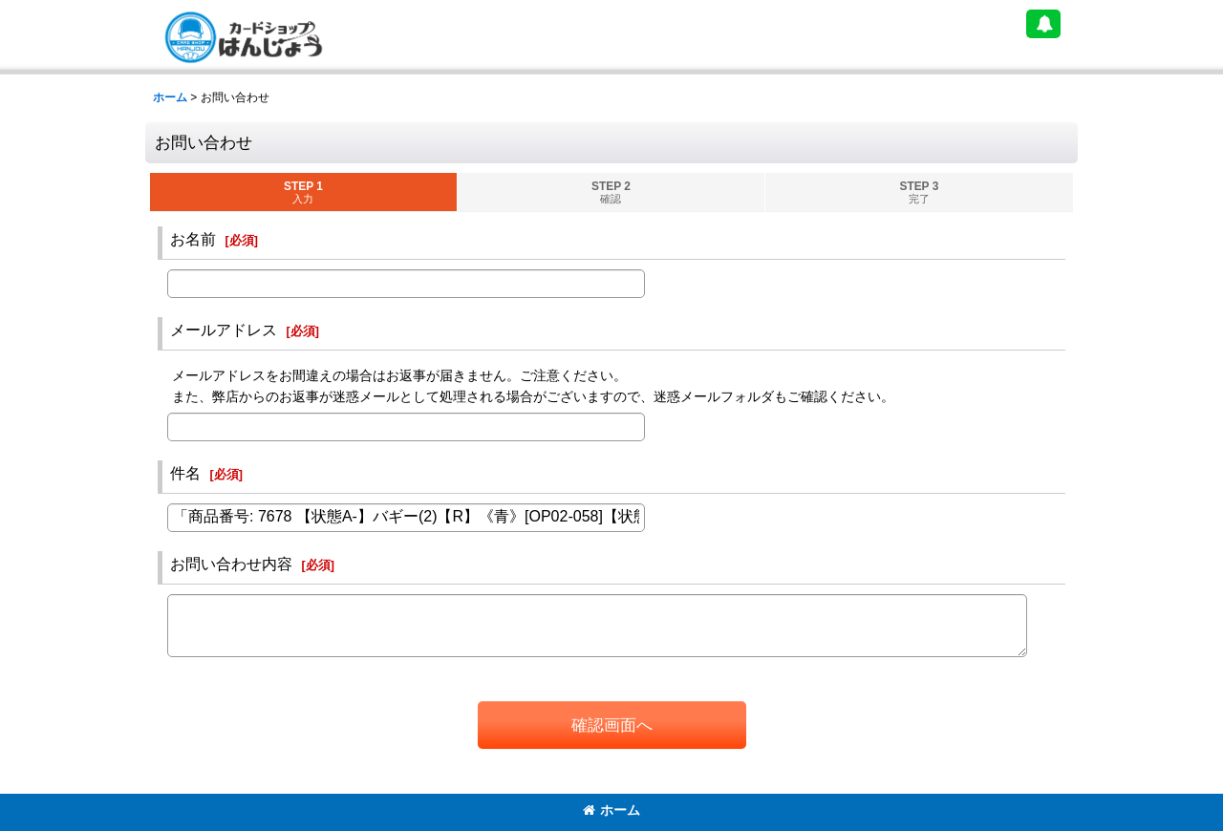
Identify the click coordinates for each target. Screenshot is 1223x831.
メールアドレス (223, 329)
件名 (185, 472)
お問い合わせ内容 (231, 563)
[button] (1043, 24)
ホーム (611, 810)
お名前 (193, 238)
